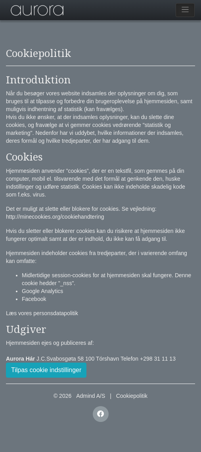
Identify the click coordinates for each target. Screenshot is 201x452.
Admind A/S (90, 396)
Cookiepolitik (131, 396)
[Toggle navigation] (185, 10)
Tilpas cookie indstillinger (46, 370)
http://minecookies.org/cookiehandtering (55, 217)
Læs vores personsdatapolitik (42, 313)
